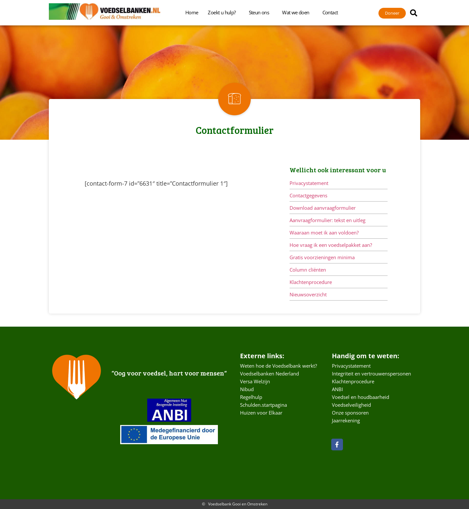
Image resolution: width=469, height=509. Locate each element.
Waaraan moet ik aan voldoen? (324, 232)
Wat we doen (297, 12)
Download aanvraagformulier (323, 208)
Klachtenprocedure (311, 282)
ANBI (337, 389)
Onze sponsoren (350, 412)
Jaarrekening (346, 420)
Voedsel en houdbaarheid (360, 397)
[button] (413, 13)
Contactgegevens (308, 195)
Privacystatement (309, 183)
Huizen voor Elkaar (261, 412)
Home (191, 12)
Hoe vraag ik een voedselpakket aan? (331, 245)
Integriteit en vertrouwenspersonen (371, 373)
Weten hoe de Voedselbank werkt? (278, 365)
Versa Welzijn (255, 381)
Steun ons (261, 12)
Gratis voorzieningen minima (322, 257)
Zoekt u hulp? (223, 12)
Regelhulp (251, 397)
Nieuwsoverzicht (308, 294)
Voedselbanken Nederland (269, 373)
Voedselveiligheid (351, 405)
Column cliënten (308, 269)
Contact (331, 12)
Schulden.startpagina (263, 405)
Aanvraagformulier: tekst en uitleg (327, 220)
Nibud (247, 389)
